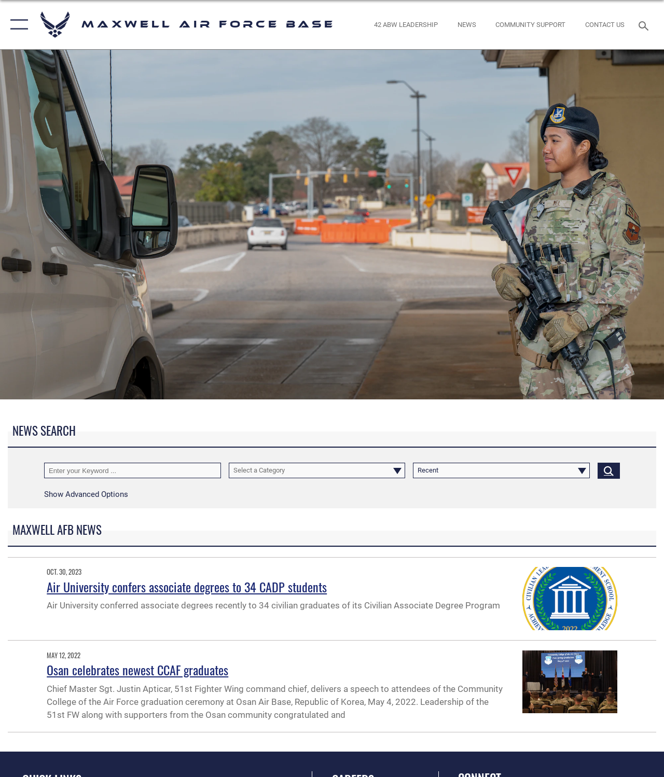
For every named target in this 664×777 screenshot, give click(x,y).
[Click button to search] (609, 470)
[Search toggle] (645, 24)
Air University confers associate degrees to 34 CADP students (187, 586)
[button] (17, 24)
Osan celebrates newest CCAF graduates (137, 669)
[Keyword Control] (132, 470)
